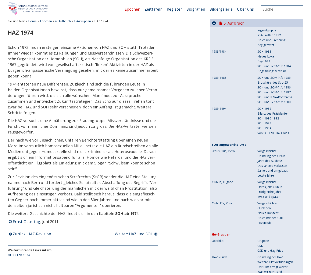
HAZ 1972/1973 (222, 209)
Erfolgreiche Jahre (269, 118)
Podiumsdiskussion (270, 219)
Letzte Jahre (265, 101)
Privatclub (264, 149)
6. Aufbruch (63, 21)
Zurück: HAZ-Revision (32, 233)
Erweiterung (265, 229)
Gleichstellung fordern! (272, 260)
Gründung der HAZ (270, 183)
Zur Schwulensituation (272, 203)
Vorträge (263, 214)
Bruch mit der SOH (270, 144)
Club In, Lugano (222, 108)
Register (174, 9)
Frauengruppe (266, 250)
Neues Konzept (268, 139)
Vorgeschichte (267, 77)
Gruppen (263, 167)
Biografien (195, 9)
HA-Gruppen (82, 21)
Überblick (218, 166)
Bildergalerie (221, 9)
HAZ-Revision (266, 234)
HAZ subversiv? (267, 224)
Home (32, 21)
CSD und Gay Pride (270, 176)
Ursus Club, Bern (223, 77)
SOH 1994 (264, 54)
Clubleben (264, 134)
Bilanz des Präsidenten (273, 39)
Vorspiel (262, 271)
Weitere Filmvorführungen (275, 188)
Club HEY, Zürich (223, 129)
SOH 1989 (264, 34)
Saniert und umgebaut (272, 96)
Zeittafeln (153, 9)
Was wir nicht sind (269, 198)
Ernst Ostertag (26, 221)
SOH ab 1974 (21, 255)
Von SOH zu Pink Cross (273, 59)
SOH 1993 (264, 49)
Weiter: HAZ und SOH (134, 233)
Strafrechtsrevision (270, 264)
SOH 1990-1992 (268, 44)
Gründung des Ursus (271, 82)
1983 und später (268, 123)
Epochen (132, 9)
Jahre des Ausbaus (270, 87)
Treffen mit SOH (268, 245)
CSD (260, 172)
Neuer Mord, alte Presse (274, 255)
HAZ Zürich (219, 183)
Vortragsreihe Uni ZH (271, 209)
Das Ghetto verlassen (272, 92)
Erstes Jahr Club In (269, 113)
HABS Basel (220, 271)
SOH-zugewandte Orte (229, 70)
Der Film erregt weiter (272, 193)
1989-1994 (219, 34)
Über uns (245, 9)
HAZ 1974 (218, 240)
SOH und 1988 (274, 28)
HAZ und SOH (266, 240)
